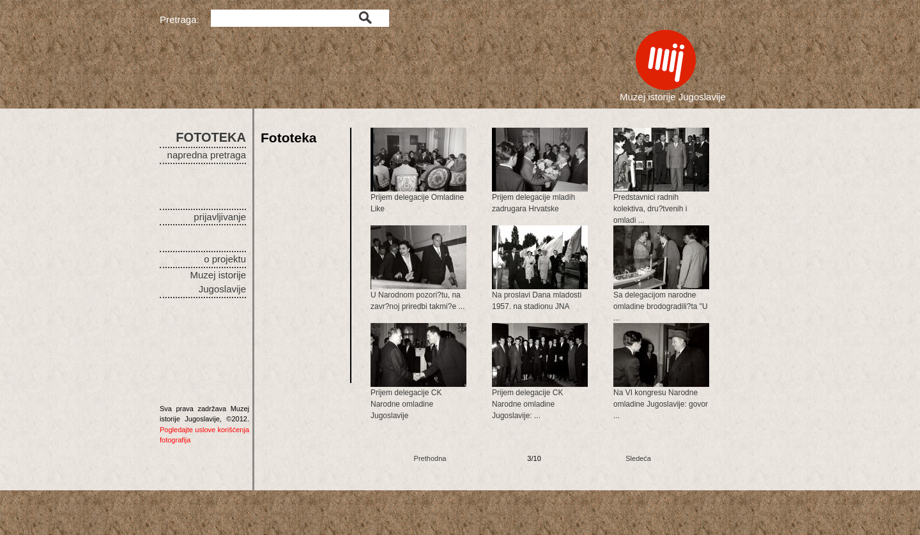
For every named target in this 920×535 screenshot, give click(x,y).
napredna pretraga (206, 154)
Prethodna (430, 458)
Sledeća (638, 458)
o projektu (225, 258)
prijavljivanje (220, 216)
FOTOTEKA (211, 137)
